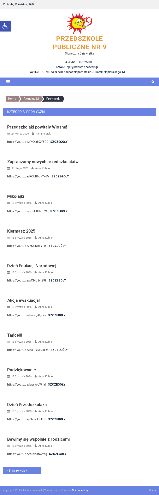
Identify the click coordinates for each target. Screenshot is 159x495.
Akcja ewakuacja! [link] (23, 300)
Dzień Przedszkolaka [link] (27, 404)
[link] (5, 26)
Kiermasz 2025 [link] (21, 231)
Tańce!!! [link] (14, 335)
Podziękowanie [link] (21, 369)
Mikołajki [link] (15, 196)
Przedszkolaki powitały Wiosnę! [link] (37, 127)
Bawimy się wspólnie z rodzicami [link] (38, 439)
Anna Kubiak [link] (43, 133)
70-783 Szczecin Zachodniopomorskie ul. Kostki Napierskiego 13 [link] (83, 71)
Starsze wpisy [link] (17, 470)
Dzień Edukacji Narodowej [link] (31, 265)
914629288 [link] (84, 62)
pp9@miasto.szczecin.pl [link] (83, 67)
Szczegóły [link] (58, 141)
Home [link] (152, 490)
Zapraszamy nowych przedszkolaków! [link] (43, 161)
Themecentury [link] (80, 490)
